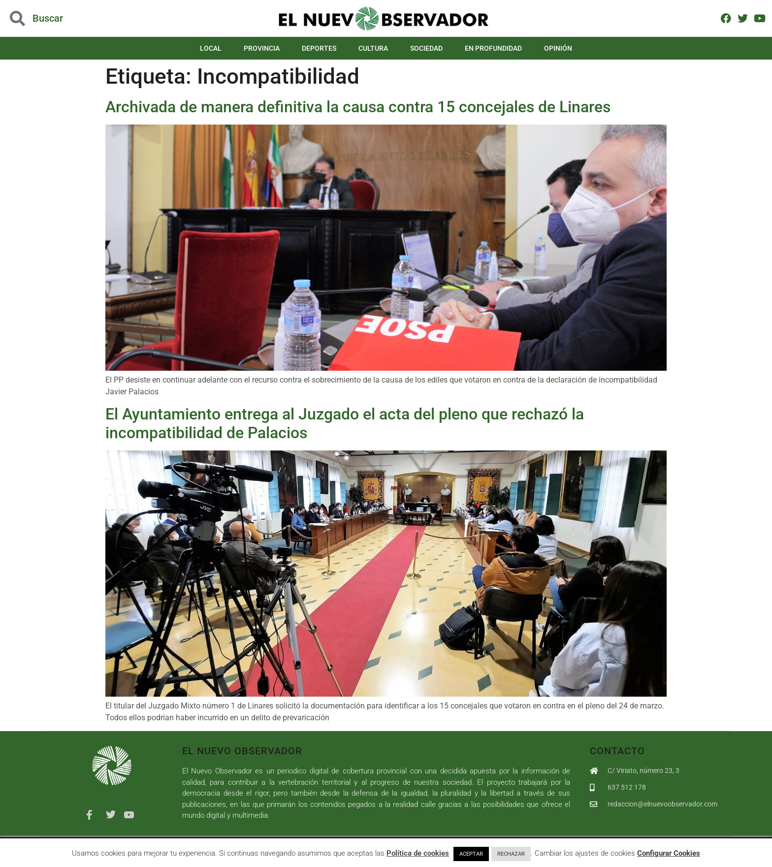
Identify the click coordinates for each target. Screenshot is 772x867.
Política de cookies (417, 853)
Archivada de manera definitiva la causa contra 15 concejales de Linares (358, 106)
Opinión (558, 48)
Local (211, 48)
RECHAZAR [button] (511, 854)
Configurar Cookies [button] (668, 853)
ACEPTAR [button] (471, 854)
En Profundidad (493, 48)
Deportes (319, 48)
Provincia (262, 48)
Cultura (373, 48)
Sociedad (426, 48)
